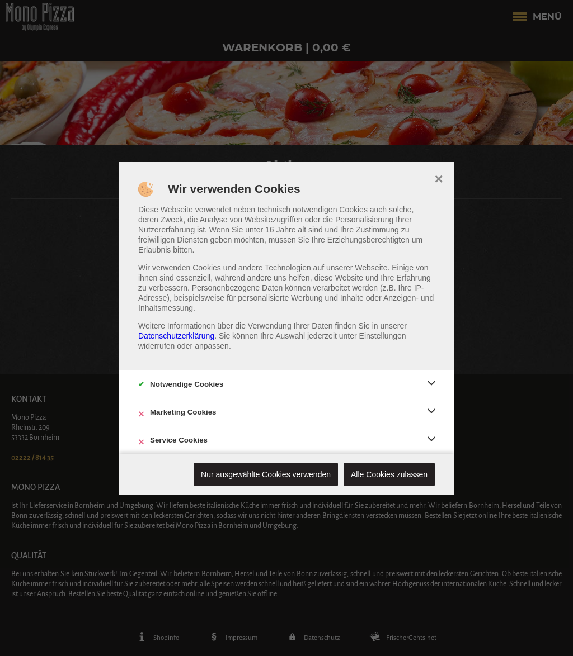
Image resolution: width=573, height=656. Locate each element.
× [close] (438, 177)
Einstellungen (382, 335)
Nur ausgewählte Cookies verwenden (266, 474)
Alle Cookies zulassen (389, 474)
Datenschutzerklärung (176, 335)
